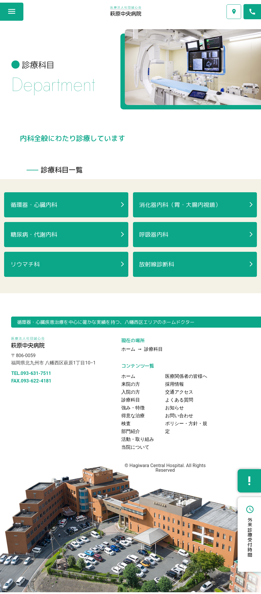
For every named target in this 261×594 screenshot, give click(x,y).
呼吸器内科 (154, 235)
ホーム (128, 378)
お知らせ (174, 409)
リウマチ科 (25, 266)
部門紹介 (130, 433)
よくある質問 (179, 401)
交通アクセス (234, 12)
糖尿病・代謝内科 (34, 235)
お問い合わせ (179, 417)
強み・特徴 (133, 409)
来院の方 (130, 386)
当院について (135, 449)
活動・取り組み (137, 441)
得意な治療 (133, 417)
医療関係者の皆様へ (186, 378)
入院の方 (130, 393)
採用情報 (174, 386)
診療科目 (153, 351)
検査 (126, 425)
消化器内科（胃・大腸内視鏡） (180, 205)
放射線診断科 (156, 266)
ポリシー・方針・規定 (186, 429)
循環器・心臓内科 (34, 205)
